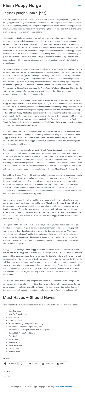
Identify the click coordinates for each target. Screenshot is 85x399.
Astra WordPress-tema (64, 387)
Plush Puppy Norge (22, 5)
